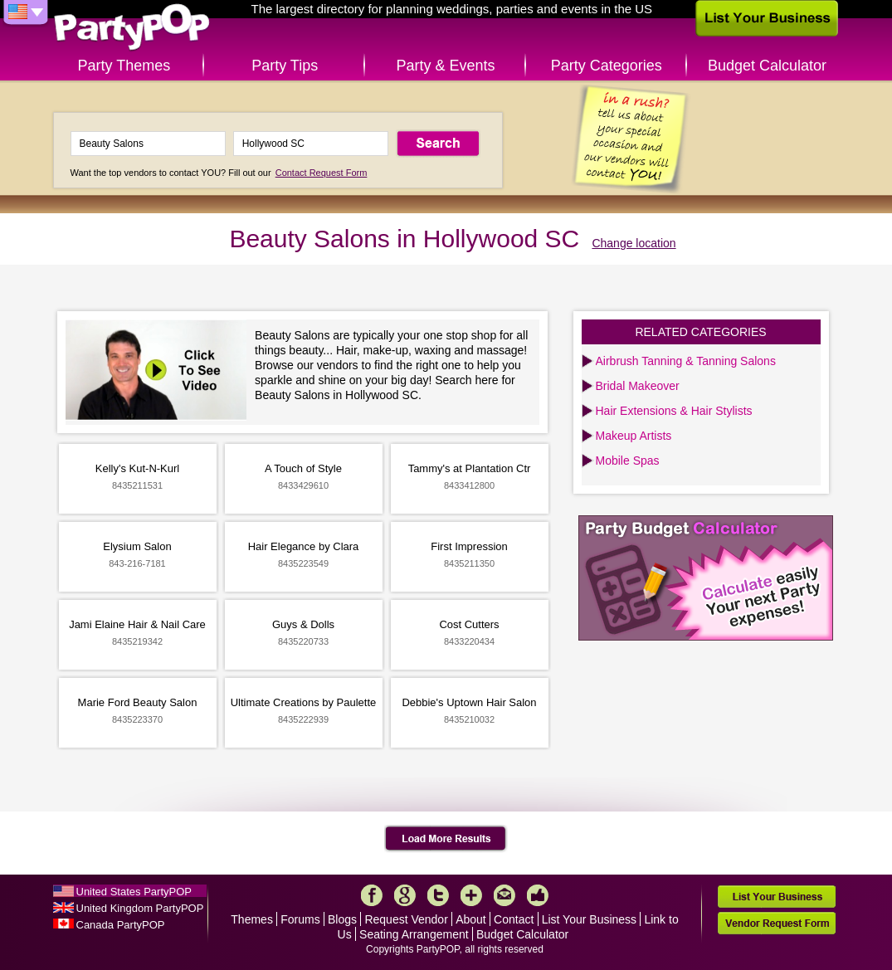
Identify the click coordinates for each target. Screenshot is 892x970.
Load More (446, 839)
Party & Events (445, 65)
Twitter (438, 895)
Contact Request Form (321, 173)
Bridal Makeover (638, 385)
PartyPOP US (132, 27)
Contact (514, 919)
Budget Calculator (767, 65)
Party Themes (124, 65)
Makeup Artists (634, 435)
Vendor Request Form (776, 923)
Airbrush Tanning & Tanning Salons (686, 361)
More (471, 895)
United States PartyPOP (134, 891)
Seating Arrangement (414, 934)
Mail (504, 895)
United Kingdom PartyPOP (140, 908)
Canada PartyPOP (120, 925)
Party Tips (284, 65)
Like (537, 895)
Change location (633, 243)
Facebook (372, 895)
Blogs (342, 919)
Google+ (405, 895)
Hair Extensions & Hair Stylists (674, 410)
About (471, 919)
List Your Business (589, 919)
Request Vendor (405, 919)
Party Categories (606, 65)
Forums (299, 919)
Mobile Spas (628, 460)
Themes (252, 919)
